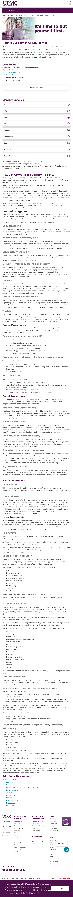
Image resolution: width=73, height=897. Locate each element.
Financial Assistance (20, 847)
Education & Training (38, 826)
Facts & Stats (53, 821)
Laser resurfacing (12, 800)
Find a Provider (36, 88)
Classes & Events (19, 849)
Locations (17, 823)
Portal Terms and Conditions (15, 887)
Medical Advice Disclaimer (35, 878)
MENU (70, 1)
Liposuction (10, 803)
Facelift (9, 798)
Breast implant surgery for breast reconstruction (25, 787)
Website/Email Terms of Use (18, 878)
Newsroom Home (37, 839)
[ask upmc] (66, 849)
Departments (36, 828)
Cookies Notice (38, 887)
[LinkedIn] (10, 870)
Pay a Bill (17, 826)
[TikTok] (24, 870)
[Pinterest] (14, 870)
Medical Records (19, 840)
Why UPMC (53, 819)
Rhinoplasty (11, 805)
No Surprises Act (19, 842)
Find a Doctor (18, 821)
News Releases (36, 846)
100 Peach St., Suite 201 (11, 72)
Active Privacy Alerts (64, 878)
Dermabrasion (11, 795)
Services (16, 837)
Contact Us (4, 878)
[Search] (65, 4)
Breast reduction (12, 790)
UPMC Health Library (10, 779)
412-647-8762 (6, 833)
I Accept (60, 888)
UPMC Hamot (11, 10)
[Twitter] (17, 870)
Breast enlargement (14, 785)
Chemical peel (11, 793)
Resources (35, 823)
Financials (53, 833)
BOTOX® (9, 782)
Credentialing (36, 830)
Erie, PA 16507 (7, 74)
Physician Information (38, 821)
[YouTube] (21, 870)
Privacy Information (50, 878)
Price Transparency (19, 844)
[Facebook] (3, 870)
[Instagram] (7, 870)
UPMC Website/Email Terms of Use (34, 884)
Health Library (18, 852)
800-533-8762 (6, 835)
